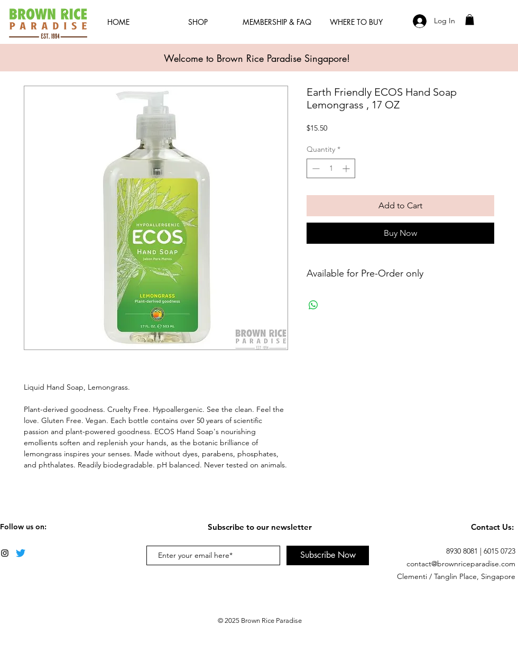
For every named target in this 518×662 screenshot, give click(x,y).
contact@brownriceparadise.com (460, 563)
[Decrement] (314, 168)
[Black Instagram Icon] (5, 553)
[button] (469, 19)
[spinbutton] (330, 168)
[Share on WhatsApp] (313, 305)
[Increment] (347, 168)
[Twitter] (20, 553)
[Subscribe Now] (327, 555)
